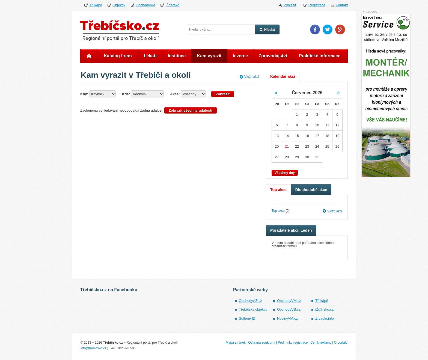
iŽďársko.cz (324, 309)
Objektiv (118, 5)
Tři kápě (95, 5)
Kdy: (84, 94)
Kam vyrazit (209, 55)
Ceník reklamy (320, 342)
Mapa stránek (236, 342)
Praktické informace (319, 55)
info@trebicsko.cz (93, 348)
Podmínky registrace (293, 342)
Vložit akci (249, 77)
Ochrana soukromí (261, 342)
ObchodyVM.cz (289, 301)
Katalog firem (118, 55)
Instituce (177, 55)
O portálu (340, 342)
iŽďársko (172, 5)
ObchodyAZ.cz (250, 301)
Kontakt (342, 5)
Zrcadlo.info (324, 318)
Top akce (278, 190)
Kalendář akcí (282, 76)
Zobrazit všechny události (190, 110)
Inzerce (240, 55)
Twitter (327, 29)
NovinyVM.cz (287, 318)
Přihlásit (290, 5)
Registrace (316, 5)
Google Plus (340, 29)
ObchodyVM (145, 5)
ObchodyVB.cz (289, 309)
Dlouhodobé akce (311, 190)
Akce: (175, 94)
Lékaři (150, 55)
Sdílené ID (247, 318)
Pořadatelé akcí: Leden (291, 230)
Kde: (126, 94)
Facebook (315, 29)
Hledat (267, 30)
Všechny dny (285, 173)
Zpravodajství (272, 55)
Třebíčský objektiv (253, 309)
